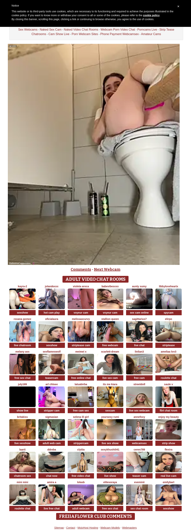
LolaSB (80, 482)
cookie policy (151, 15)
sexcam (110, 410)
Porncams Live (147, 29)
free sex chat (23, 377)
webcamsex (139, 443)
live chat (139, 345)
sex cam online (139, 312)
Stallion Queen (110, 318)
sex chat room (139, 508)
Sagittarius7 (139, 318)
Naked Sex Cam (51, 29)
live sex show (110, 443)
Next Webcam (107, 269)
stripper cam (52, 410)
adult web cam (52, 443)
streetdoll (139, 384)
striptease (168, 345)
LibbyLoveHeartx (168, 286)
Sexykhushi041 (110, 449)
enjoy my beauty (168, 416)
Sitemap (59, 527)
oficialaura (51, 318)
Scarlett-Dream (110, 351)
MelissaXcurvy (81, 318)
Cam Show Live (58, 34)
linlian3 (139, 351)
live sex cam (110, 377)
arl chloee (52, 384)
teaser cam (139, 475)
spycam (168, 312)
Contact (70, 527)
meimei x (81, 351)
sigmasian (51, 416)
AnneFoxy (139, 416)
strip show (168, 443)
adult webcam (81, 508)
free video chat (81, 475)
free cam (139, 377)
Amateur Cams (151, 34)
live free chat (52, 508)
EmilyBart (168, 482)
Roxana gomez (22, 318)
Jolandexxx (51, 286)
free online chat (80, 377)
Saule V (168, 384)
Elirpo (168, 318)
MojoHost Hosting (87, 527)
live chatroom (22, 345)
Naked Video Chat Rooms (81, 29)
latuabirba (81, 384)
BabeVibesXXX (110, 286)
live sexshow (22, 443)
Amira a (51, 482)
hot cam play (52, 312)
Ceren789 (139, 449)
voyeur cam (81, 312)
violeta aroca (81, 286)
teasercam (51, 377)
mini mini (22, 482)
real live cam (168, 475)
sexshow (22, 312)
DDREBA (51, 449)
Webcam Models (110, 527)
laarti (22, 449)
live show (110, 475)
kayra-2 (22, 286)
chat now (51, 475)
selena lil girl (81, 416)
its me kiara (110, 384)
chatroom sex (22, 475)
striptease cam (81, 345)
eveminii (139, 482)
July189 (22, 384)
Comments (81, 269)
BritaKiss (22, 416)
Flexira (168, 449)
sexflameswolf (52, 351)
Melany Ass (22, 351)
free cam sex (81, 410)
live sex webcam (139, 410)
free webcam (110, 345)
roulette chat (168, 377)
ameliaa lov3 (168, 351)
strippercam (80, 443)
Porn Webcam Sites (85, 34)
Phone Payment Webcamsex (119, 34)
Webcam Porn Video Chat (118, 29)
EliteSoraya (110, 482)
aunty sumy (139, 286)
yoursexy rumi (110, 416)
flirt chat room (168, 410)
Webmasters (129, 527)
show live (22, 410)
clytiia (81, 449)
